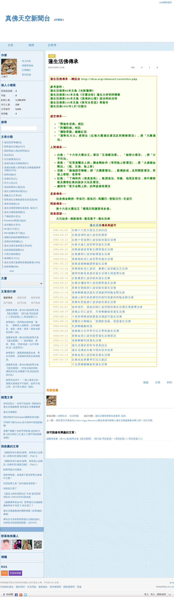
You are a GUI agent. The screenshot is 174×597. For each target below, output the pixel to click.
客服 (79, 586)
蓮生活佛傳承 (10, 412)
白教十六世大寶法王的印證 (89, 230)
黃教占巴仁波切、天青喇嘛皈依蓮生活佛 (98, 311)
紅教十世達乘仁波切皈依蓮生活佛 (94, 239)
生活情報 (74, 416)
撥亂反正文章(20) (13, 195)
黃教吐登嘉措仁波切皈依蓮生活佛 (94, 302)
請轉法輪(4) (10, 174)
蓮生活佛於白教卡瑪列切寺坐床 (92, 350)
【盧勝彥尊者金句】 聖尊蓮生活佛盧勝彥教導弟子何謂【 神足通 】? (22, 504)
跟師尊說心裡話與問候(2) (17, 150)
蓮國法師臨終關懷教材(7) (17, 237)
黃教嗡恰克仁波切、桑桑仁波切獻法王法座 (100, 268)
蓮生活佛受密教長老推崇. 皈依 (110, 416)
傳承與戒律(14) (11, 203)
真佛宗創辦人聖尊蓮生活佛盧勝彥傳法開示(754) (22, 169)
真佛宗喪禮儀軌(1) (13, 241)
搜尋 (40, 128)
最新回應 (21, 297)
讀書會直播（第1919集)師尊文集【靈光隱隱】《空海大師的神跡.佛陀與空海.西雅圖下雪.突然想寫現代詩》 (22, 369)
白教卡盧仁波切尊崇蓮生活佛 (91, 244)
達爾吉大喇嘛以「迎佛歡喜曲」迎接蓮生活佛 (101, 321)
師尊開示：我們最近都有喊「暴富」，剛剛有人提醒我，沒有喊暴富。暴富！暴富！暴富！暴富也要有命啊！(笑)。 (23, 327)
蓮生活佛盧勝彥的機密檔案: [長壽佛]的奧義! (22, 512)
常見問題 (31, 586)
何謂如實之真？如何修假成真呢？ (20, 483)
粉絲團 (9, 594)
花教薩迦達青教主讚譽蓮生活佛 (92, 249)
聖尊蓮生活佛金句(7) (14, 146)
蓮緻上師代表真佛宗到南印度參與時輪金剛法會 (103, 297)
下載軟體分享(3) (12, 216)
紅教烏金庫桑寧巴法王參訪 (89, 359)
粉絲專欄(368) (11, 266)
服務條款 (43, 586)
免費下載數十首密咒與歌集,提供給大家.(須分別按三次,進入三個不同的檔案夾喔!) (22, 434)
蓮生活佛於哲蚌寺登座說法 (89, 345)
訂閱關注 (26, 70)
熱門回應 (21, 303)
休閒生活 (62, 416)
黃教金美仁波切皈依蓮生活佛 (91, 355)
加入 (153, 594)
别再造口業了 (10, 488)
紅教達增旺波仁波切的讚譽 (89, 235)
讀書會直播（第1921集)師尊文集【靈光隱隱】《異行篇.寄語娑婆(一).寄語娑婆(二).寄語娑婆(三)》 (95, 438)
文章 (10, 45)
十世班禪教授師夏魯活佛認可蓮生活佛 (97, 316)
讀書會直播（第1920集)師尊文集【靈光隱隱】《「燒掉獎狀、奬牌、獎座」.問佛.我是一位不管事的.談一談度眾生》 (22, 342)
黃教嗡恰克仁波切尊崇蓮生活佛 (92, 259)
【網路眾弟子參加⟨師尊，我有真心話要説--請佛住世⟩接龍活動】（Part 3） (23, 454)
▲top (171, 582)
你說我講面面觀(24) (14, 250)
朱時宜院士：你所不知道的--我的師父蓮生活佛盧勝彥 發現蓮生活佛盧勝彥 (22, 405)
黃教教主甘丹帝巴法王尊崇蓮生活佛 (95, 330)
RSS (4, 573)
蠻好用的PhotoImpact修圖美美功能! (21, 417)
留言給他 (26, 74)
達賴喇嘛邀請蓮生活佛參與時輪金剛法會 (98, 292)
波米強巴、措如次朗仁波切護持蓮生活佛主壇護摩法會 (107, 307)
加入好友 (26, 61)
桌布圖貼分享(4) (12, 224)
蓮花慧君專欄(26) (13, 142)
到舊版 (58, 19)
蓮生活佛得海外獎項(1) (15, 191)
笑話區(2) (9, 155)
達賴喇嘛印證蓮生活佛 (86, 340)
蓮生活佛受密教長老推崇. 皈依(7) (21, 208)
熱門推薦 (35, 303)
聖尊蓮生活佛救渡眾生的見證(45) (21, 199)
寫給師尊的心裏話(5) (14, 187)
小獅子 (4, 76)
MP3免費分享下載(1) (14, 233)
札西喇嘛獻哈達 (82, 326)
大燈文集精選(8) (12, 254)
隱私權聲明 (69, 586)
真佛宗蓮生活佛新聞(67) (16, 163)
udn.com (170, 586)
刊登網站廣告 (7, 586)
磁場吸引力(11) (11, 258)
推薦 (145, 382)
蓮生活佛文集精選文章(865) (18, 245)
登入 (146, 594)
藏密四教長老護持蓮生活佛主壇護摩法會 (98, 273)
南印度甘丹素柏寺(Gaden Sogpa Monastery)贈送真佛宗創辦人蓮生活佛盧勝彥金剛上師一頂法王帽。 (105, 420)
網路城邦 (161, 594)
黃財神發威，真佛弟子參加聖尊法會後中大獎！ (22, 477)
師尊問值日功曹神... (13, 469)
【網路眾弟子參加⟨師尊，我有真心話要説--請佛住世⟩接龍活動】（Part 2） (23, 463)
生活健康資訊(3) (12, 159)
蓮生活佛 (96, 225)
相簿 (31, 45)
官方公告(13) (10, 183)
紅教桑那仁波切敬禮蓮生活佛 (91, 254)
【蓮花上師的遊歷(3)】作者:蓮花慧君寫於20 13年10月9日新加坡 (22, 495)
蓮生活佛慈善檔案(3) (14, 212)
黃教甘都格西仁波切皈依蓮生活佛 (94, 287)
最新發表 (8, 297)
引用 (157, 382)
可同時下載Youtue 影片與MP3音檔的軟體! (23, 424)
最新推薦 (35, 297)
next (12, 271)
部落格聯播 (15, 573)
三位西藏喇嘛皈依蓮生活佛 (89, 364)
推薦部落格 (27, 65)
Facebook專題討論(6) (15, 220)
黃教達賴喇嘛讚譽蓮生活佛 (89, 263)
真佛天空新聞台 (27, 18)
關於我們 (20, 586)
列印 (169, 382)
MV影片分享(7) (11, 229)
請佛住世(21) (10, 178)
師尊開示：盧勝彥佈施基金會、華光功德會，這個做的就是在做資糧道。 (23, 356)
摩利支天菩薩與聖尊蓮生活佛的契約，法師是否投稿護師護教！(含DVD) (22, 521)
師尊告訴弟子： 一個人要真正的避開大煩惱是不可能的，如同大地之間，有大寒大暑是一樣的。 (23, 383)
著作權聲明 (55, 586)
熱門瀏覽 (8, 303)
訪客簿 (52, 45)
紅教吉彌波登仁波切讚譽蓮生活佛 (94, 282)
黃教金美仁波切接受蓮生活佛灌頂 (94, 335)
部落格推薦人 (10, 536)
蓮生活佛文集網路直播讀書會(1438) (22, 262)
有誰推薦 (52, 390)
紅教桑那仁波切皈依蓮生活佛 (91, 278)
